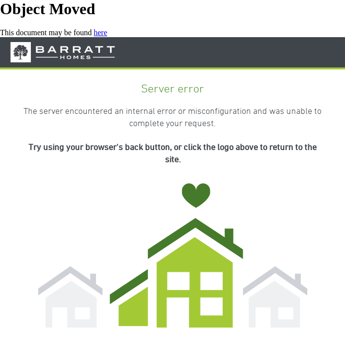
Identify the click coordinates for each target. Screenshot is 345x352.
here (101, 32)
